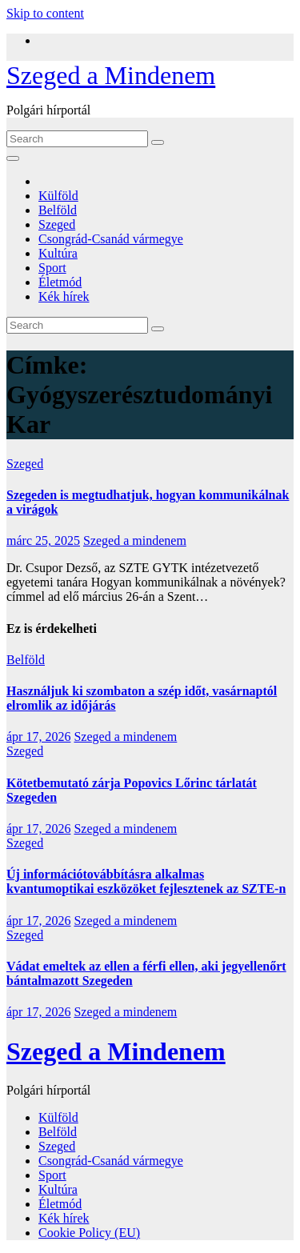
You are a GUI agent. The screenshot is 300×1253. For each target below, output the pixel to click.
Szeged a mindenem (134, 540)
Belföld (57, 210)
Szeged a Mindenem (110, 75)
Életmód (60, 282)
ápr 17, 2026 (38, 736)
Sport (52, 267)
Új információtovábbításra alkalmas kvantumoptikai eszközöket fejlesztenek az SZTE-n (146, 881)
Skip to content (45, 13)
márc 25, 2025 (43, 540)
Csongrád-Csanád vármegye (110, 239)
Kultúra (58, 253)
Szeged (56, 224)
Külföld (58, 195)
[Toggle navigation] (12, 158)
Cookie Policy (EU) (89, 1232)
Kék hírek (64, 296)
